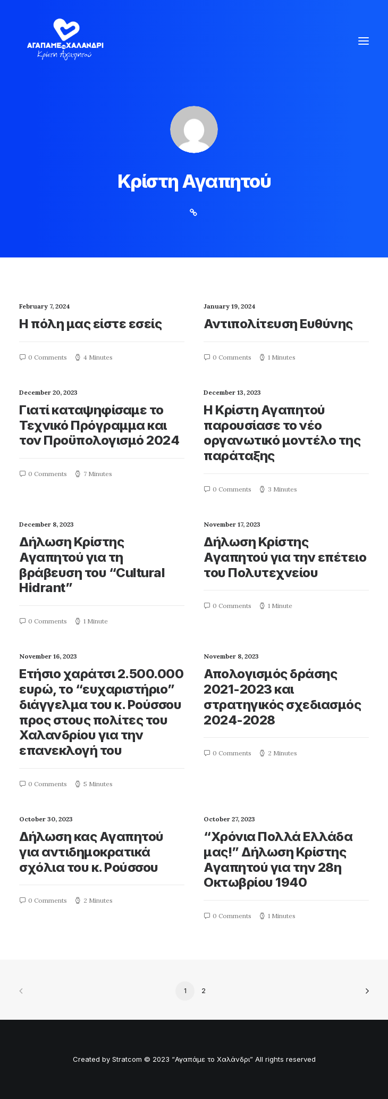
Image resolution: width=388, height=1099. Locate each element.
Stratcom (127, 1059)
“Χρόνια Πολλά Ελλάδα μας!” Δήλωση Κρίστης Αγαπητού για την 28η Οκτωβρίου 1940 (278, 859)
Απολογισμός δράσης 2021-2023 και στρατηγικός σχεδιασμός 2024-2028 (282, 696)
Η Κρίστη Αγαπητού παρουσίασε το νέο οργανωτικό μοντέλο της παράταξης (282, 432)
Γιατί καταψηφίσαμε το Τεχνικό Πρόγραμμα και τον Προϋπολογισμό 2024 (99, 425)
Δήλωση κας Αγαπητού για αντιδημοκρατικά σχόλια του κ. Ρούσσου (91, 852)
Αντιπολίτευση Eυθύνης (278, 323)
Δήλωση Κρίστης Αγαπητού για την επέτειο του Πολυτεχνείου (285, 557)
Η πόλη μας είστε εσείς (90, 323)
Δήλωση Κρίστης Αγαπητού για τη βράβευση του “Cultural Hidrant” (92, 564)
